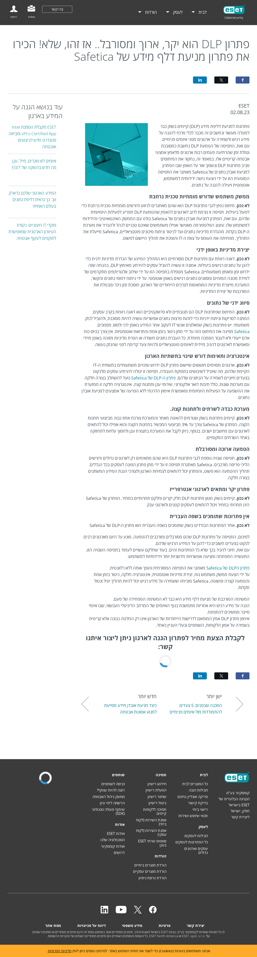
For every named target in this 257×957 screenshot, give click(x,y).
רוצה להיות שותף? (111, 789)
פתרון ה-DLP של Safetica (153, 378)
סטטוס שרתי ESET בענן (152, 843)
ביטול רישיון (157, 802)
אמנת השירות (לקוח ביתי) (151, 822)
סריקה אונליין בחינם (192, 796)
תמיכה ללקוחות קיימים (154, 811)
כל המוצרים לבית (195, 783)
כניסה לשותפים (113, 783)
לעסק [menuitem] (177, 12)
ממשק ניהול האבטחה (108, 796)
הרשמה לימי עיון (112, 802)
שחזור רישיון (157, 796)
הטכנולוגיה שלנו (112, 839)
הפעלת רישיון (156, 789)
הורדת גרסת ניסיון (152, 877)
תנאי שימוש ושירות (193, 815)
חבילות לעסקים (196, 835)
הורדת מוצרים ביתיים (150, 864)
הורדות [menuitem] (150, 12)
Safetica (241, 331)
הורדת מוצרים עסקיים (149, 871)
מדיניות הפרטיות (60, 950)
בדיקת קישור (198, 802)
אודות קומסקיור (113, 846)
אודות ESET (116, 833)
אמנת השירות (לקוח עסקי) (151, 832)
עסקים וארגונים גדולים (196, 850)
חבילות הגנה (198, 789)
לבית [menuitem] (202, 12)
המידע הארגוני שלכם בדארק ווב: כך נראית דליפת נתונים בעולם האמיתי (32, 199)
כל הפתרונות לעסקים (191, 841)
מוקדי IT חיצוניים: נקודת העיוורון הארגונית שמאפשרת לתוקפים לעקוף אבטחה (32, 231)
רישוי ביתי (200, 809)
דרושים (119, 852)
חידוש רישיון (157, 783)
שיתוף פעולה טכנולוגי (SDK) (108, 811)
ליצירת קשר (240, 816)
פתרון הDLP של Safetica (227, 568)
